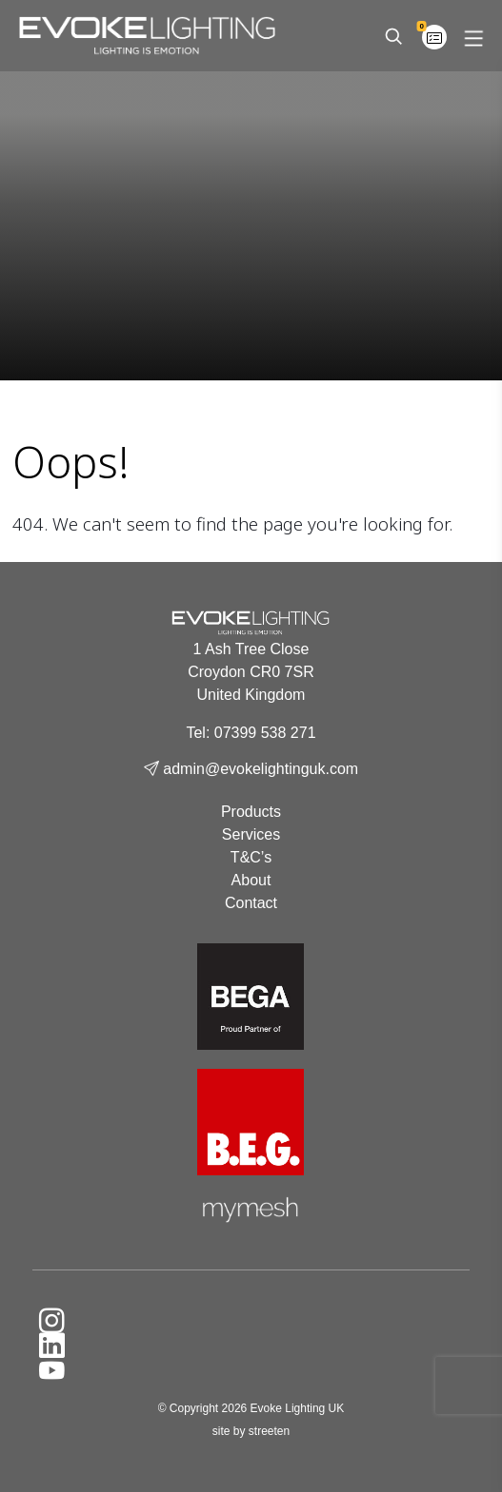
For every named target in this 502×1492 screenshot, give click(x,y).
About (251, 880)
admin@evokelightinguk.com (251, 769)
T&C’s (251, 857)
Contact (251, 903)
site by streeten (251, 1431)
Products (251, 812)
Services (251, 834)
